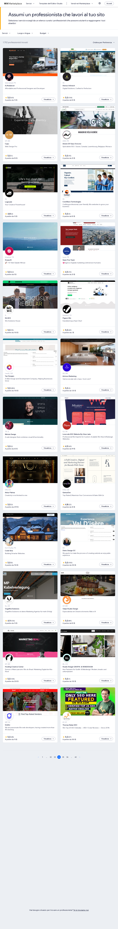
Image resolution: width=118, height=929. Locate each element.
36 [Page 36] (67, 757)
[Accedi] (109, 3)
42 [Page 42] (76, 757)
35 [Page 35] (63, 757)
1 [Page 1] (42, 757)
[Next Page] (79, 757)
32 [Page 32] (51, 757)
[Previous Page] (38, 757)
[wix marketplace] (13, 3)
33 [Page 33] (55, 757)
